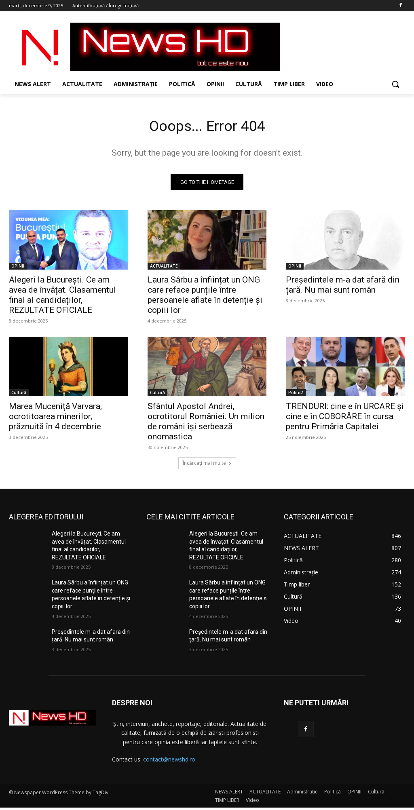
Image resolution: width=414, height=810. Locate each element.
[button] (395, 84)
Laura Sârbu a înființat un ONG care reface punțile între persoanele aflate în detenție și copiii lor (205, 298)
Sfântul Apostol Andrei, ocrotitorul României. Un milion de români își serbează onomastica (206, 424)
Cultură (18, 395)
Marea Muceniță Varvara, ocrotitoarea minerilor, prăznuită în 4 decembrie (55, 419)
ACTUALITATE (163, 269)
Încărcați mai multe (207, 465)
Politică (296, 395)
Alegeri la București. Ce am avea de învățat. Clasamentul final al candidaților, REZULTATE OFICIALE (62, 298)
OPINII (17, 269)
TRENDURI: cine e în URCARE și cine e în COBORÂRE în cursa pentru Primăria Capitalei (345, 419)
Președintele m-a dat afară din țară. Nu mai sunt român (342, 287)
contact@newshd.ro (169, 762)
